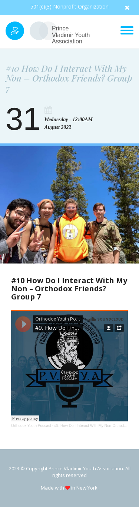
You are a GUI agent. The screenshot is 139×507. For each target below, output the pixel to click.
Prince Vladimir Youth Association (71, 34)
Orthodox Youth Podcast (31, 426)
